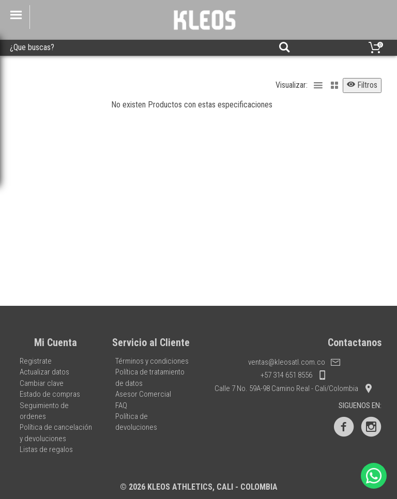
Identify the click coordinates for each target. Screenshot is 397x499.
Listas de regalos (46, 449)
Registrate (36, 361)
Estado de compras (50, 394)
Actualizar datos (44, 372)
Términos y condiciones (152, 361)
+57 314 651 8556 (294, 375)
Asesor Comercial (143, 394)
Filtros (362, 85)
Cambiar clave (42, 383)
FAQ (121, 405)
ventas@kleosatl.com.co (294, 362)
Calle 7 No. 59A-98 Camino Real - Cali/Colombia (294, 388)
